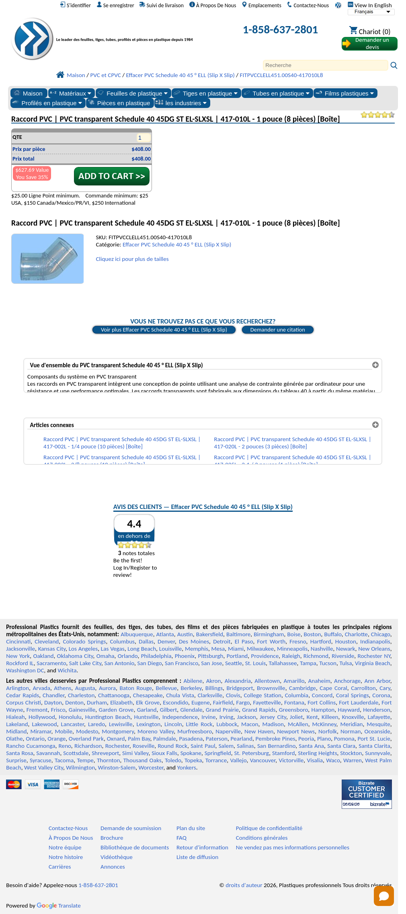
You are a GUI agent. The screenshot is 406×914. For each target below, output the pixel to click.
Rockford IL (20, 663)
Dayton (53, 702)
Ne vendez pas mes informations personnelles (292, 847)
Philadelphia (156, 656)
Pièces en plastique (118, 102)
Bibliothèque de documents (134, 847)
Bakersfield (209, 634)
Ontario (35, 738)
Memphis (196, 648)
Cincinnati (18, 641)
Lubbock (226, 724)
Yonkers (186, 767)
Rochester (117, 745)
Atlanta (165, 634)
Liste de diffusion (197, 857)
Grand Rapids (258, 709)
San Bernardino (276, 745)
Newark (345, 648)
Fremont (37, 709)
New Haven (258, 731)
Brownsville (271, 688)
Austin (185, 634)
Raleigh (291, 656)
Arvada (41, 688)
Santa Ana (311, 745)
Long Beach (141, 648)
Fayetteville (267, 702)
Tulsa (345, 663)
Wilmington (80, 767)
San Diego (149, 663)
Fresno (297, 641)
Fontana (294, 702)
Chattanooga (113, 695)
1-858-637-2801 (280, 29)
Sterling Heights (317, 753)
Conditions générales (262, 837)
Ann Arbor (377, 680)
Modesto (87, 731)
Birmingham (269, 634)
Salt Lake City (85, 663)
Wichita (66, 670)
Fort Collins (322, 702)
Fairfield (223, 702)
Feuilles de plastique (132, 93)
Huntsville (146, 717)
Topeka (193, 760)
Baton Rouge (136, 688)
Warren (352, 760)
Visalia (315, 760)
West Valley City (43, 767)
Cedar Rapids (22, 695)
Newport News (296, 731)
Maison (27, 93)
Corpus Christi (23, 702)
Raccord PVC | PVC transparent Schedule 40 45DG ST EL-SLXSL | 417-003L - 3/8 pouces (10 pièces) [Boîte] (122, 461)
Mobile (64, 731)
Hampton (323, 709)
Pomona (344, 738)
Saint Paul (203, 745)
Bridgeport (240, 688)
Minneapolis (292, 648)
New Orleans (374, 648)
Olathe (14, 738)
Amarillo (294, 680)
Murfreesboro (194, 731)
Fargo (243, 702)
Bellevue (166, 688)
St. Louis (255, 663)
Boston (312, 634)
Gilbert (168, 709)
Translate (59, 905)
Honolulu (70, 717)
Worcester (150, 767)
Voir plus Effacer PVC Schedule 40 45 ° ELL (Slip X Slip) (164, 329)
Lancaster (72, 724)
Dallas (146, 641)
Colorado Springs (84, 641)
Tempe (85, 760)
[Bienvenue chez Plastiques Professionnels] (137, 31)
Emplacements (261, 5)
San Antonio (119, 663)
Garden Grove (116, 709)
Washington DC (25, 670)
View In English (370, 5)
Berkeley (191, 688)
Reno (65, 745)
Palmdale (164, 738)
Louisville (170, 648)
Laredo (96, 724)
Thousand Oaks (142, 760)
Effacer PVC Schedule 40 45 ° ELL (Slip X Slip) (177, 244)
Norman (350, 731)
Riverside (343, 656)
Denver (166, 641)
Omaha (105, 656)
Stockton (351, 753)
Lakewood (44, 724)
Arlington (17, 688)
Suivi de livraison (161, 5)
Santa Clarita (374, 745)
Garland (147, 709)
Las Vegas (113, 648)
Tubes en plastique (276, 93)
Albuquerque (137, 634)
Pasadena (191, 738)
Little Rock (199, 724)
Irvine (208, 717)
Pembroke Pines (275, 738)
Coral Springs (352, 695)
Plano (324, 738)
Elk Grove (148, 702)
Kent (312, 717)
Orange (56, 738)
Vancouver (263, 760)
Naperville (228, 731)
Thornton (108, 760)
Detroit (222, 641)
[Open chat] (384, 896)
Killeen (330, 717)
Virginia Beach (372, 663)
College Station (262, 695)
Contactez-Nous (308, 5)
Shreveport (105, 753)
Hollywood (42, 717)
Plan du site (190, 828)
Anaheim (319, 680)
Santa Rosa (19, 753)
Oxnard (116, 738)
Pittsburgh (210, 656)
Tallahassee (283, 663)
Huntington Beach (107, 717)
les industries (181, 102)
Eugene (200, 702)
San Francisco (181, 663)
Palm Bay (139, 738)
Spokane (190, 753)
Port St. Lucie (373, 738)
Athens (62, 688)
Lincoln (173, 724)
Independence (180, 717)
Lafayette (379, 717)
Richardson (88, 745)
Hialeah (15, 717)
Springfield (218, 753)
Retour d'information (202, 847)
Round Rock (172, 745)
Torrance (216, 760)
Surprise (16, 760)
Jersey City (273, 717)
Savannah (48, 753)
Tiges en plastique (205, 93)
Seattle (233, 663)
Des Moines (194, 641)
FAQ (181, 837)
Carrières (60, 866)
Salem (226, 745)
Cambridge (302, 688)
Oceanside (377, 731)
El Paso (244, 641)
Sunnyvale (377, 753)
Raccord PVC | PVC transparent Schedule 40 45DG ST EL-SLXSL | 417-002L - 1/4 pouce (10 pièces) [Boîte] (122, 443)
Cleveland (47, 641)
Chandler (53, 695)
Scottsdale (75, 753)
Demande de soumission (130, 828)
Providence (265, 656)
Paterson (217, 738)
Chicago (380, 634)
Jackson (246, 717)
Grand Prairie (222, 709)
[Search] (325, 65)
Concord (322, 695)
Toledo (173, 760)
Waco (333, 760)
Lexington (149, 724)
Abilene (193, 680)
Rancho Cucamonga (30, 745)
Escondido (175, 702)
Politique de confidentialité (269, 828)
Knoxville (353, 717)
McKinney (324, 724)
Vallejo (238, 760)
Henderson (376, 709)
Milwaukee (260, 648)
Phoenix (185, 656)
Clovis (233, 695)
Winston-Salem (116, 767)
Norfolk (327, 731)
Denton (74, 702)
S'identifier (75, 5)
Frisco (58, 709)
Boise (293, 634)
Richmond (315, 656)
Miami (236, 648)
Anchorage (347, 680)
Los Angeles (83, 648)
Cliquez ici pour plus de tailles (132, 259)
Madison (273, 724)
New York (18, 656)
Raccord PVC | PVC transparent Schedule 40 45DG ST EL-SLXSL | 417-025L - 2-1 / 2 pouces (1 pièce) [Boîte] (292, 461)
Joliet (296, 717)
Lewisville (121, 724)
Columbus (122, 641)
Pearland (241, 738)
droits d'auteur (244, 885)
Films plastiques (344, 93)
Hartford (320, 641)
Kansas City (52, 648)
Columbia (296, 695)
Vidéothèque (116, 857)
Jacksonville (20, 648)
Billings (214, 688)
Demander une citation (277, 329)
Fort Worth (271, 641)
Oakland (43, 656)
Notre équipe (65, 847)
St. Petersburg (251, 753)
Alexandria (238, 680)
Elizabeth (121, 702)
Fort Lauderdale (358, 702)
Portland (237, 656)
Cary (384, 688)
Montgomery (118, 731)
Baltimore (238, 634)
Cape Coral (333, 688)
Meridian (351, 724)
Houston (345, 641)
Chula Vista (180, 695)
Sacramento (51, 663)
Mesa (218, 648)
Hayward (349, 709)
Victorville (291, 760)
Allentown (267, 680)
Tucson (327, 663)
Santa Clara (341, 745)
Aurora (107, 688)
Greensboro (293, 709)
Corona (381, 695)
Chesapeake (148, 695)
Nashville (322, 648)
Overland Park (86, 738)
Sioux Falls (164, 753)
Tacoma (64, 760)
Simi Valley (135, 753)
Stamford (283, 753)
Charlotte (356, 634)
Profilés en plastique (46, 102)
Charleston (81, 695)
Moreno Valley (155, 731)
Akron (213, 680)
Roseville (143, 745)
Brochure (111, 837)
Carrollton (363, 688)
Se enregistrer (115, 5)
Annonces (112, 866)
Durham (97, 702)
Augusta (85, 688)
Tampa (308, 663)
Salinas (245, 745)
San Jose (211, 663)
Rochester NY (373, 656)
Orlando (128, 656)
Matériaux (70, 93)
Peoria (306, 738)
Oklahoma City (75, 656)
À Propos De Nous (212, 5)
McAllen (298, 724)
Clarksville (210, 695)
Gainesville (82, 709)
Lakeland (17, 724)
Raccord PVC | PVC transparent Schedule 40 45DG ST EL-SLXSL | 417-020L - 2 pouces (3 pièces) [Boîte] (292, 443)
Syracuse (40, 760)
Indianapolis (375, 641)
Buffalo (332, 634)
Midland (16, 731)
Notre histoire (66, 857)
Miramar (40, 731)
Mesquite (378, 724)
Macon (249, 724)
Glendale (191, 709)
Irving (226, 717)
